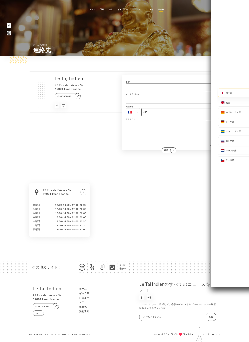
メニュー (149, 9)
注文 (111, 9)
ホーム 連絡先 (40, 44)
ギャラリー (122, 9)
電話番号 (129, 107)
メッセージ (130, 119)
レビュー (136, 9)
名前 (128, 82)
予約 (102, 9)
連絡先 (161, 9)
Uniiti (216, 334)
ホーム (92, 9)
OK (211, 316)
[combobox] (133, 112)
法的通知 (84, 311)
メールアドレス (132, 94)
